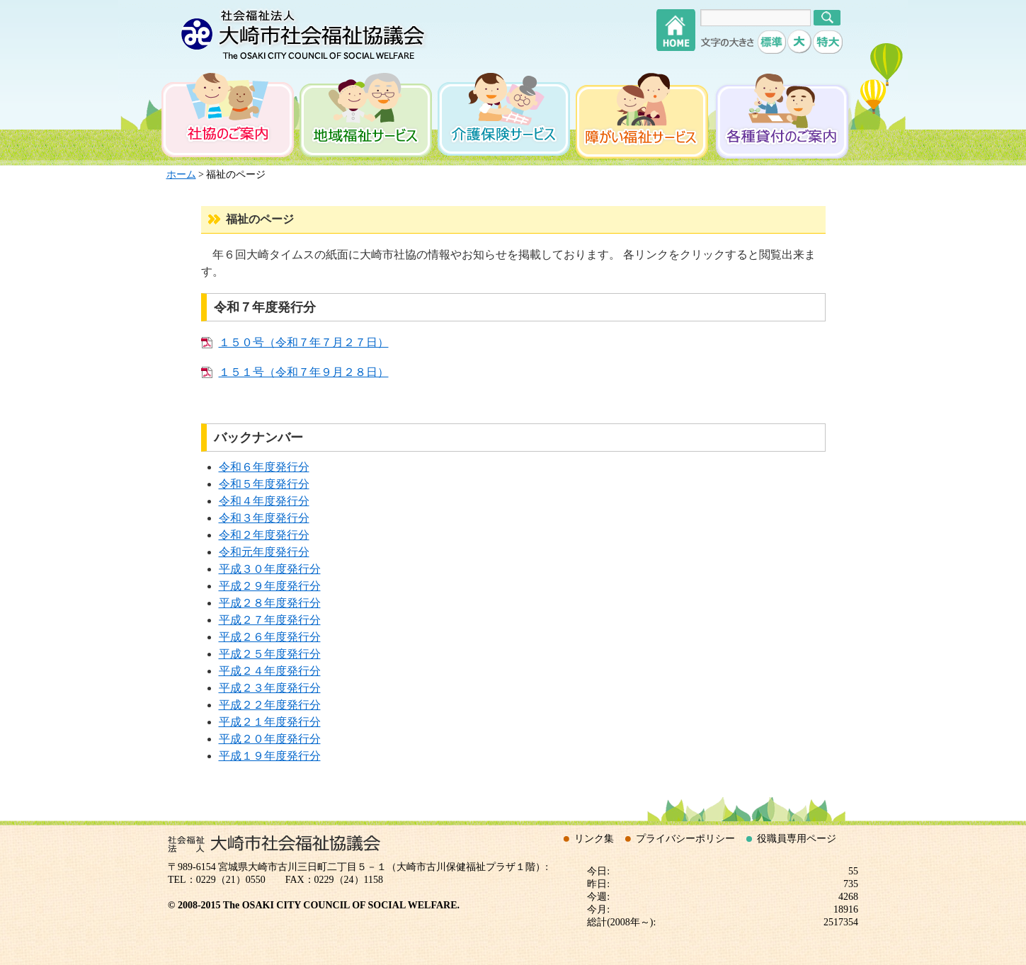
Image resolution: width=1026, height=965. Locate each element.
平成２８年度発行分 (270, 603)
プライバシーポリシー (685, 838)
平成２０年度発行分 (270, 739)
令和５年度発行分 (264, 484)
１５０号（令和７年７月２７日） (304, 342)
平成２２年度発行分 (270, 705)
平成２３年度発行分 (270, 688)
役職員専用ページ (796, 838)
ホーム (181, 174)
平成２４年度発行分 (270, 671)
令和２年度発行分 (264, 535)
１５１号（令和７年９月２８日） (304, 372)
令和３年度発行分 (264, 518)
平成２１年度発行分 (270, 722)
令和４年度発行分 (264, 501)
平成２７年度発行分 (270, 620)
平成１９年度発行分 (270, 756)
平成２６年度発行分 (270, 637)
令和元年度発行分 (264, 552)
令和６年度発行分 (264, 467)
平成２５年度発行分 (270, 654)
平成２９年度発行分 (270, 586)
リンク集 (594, 838)
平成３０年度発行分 (270, 569)
